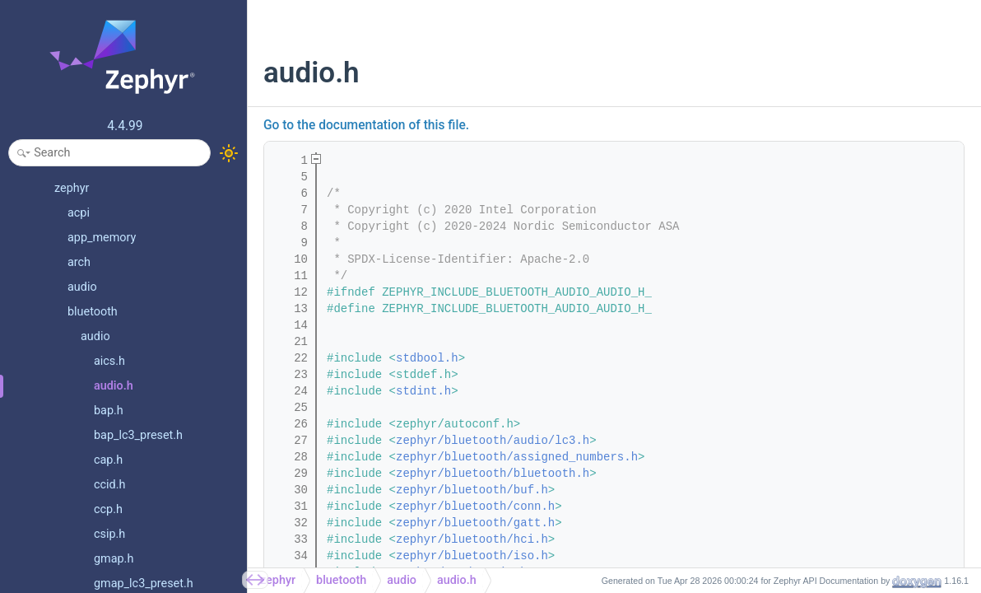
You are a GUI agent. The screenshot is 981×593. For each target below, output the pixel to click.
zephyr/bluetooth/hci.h (472, 539)
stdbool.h (427, 358)
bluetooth (341, 580)
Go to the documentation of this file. (366, 125)
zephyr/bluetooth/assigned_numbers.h (517, 457)
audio (401, 580)
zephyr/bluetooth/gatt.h (475, 523)
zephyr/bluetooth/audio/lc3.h (492, 440)
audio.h (457, 580)
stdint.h (423, 391)
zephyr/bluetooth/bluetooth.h (492, 473)
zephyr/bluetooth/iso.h (472, 556)
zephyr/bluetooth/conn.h (475, 506)
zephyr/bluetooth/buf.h (472, 490)
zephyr (277, 580)
